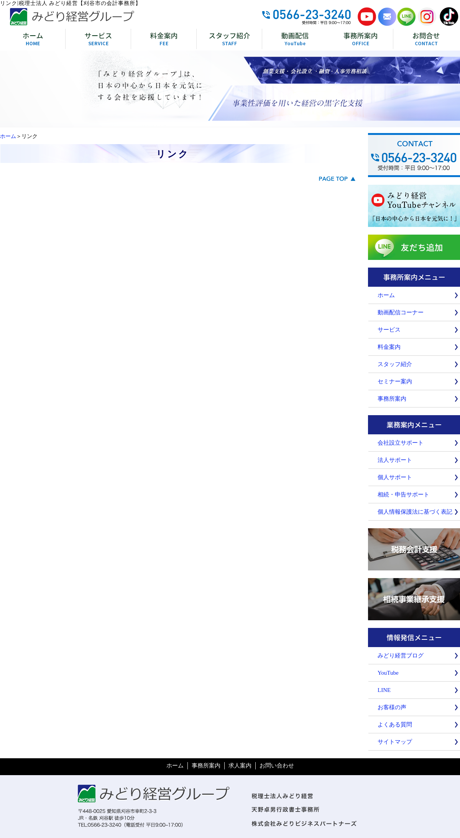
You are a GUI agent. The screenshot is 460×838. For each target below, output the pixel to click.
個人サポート (395, 477)
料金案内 (389, 347)
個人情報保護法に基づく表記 (415, 512)
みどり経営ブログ (401, 655)
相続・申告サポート (403, 494)
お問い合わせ (277, 765)
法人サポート (395, 460)
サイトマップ (395, 742)
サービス (389, 330)
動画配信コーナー (401, 312)
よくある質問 (395, 724)
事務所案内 (392, 399)
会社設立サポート (401, 443)
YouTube (388, 673)
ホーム (8, 136)
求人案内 (239, 765)
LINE (384, 690)
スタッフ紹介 (395, 364)
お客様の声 (392, 707)
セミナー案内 (395, 381)
